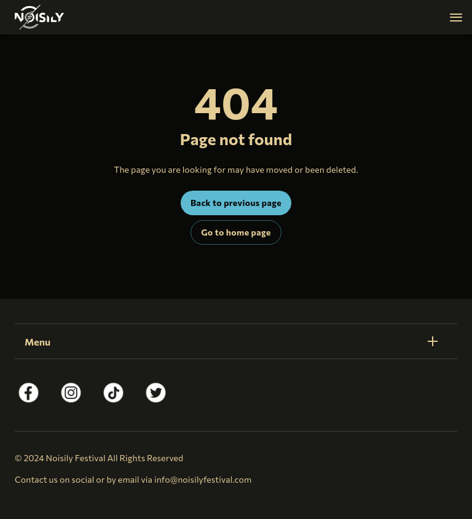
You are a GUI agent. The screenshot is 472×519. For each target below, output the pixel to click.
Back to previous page (236, 202)
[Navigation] (456, 17)
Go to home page (235, 232)
